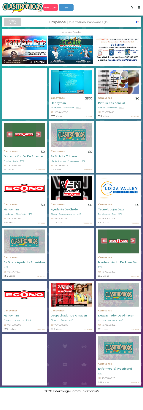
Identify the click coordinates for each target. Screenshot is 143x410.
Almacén (112, 320)
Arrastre (7, 161)
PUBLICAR (50, 7)
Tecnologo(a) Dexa (111, 209)
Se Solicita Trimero (64, 156)
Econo (64, 320)
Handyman (58, 103)
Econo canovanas (67, 214)
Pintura (101, 107)
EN (66, 7)
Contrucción (68, 107)
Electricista (21, 214)
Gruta (15, 161)
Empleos (57, 22)
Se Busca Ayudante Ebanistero (24, 262)
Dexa (114, 214)
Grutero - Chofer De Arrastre (23, 156)
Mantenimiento (58, 161)
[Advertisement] (24, 94)
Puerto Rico (77, 22)
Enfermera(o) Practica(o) (115, 368)
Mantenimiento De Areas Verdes (118, 262)
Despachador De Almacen (69, 315)
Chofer (54, 214)
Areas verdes (73, 161)
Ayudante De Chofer (65, 209)
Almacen (8, 320)
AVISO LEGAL (12, 22)
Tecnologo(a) (104, 214)
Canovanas (58, 98)
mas (78, 107)
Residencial (112, 107)
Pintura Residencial (111, 103)
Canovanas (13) (97, 22)
